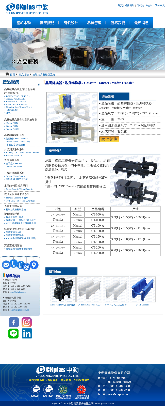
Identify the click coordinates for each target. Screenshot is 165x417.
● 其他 (7, 113)
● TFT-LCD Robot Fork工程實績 (19, 200)
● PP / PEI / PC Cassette (15, 101)
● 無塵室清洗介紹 (12, 232)
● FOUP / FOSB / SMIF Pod (17, 96)
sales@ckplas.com (18, 292)
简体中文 (160, 5)
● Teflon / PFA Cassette (15, 99)
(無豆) (124, 305)
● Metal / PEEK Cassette (15, 104)
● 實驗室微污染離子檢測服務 (18, 249)
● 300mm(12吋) (11, 129)
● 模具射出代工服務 (14, 217)
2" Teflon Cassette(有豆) (89, 304)
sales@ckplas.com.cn (19, 309)
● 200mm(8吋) (11, 126)
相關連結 (129, 5)
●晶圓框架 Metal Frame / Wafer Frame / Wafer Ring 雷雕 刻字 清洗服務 (17, 141)
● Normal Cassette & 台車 (16, 197)
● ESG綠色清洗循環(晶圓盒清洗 (19, 238)
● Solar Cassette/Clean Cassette (18, 189)
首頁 (120, 5)
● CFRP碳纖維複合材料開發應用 (20, 223)
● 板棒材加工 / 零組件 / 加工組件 (20, 220)
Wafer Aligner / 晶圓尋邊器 (62, 304)
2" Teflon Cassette (113, 305)
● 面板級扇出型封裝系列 (16, 179)
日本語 (140, 5)
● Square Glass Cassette (15, 176)
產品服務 (24, 74)
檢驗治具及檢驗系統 (43, 74)
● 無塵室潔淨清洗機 (14, 235)
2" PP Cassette (142, 304)
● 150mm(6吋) (11, 123)
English (149, 5)
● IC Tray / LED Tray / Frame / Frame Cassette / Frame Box (21, 154)
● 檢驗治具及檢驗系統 (15, 209)
